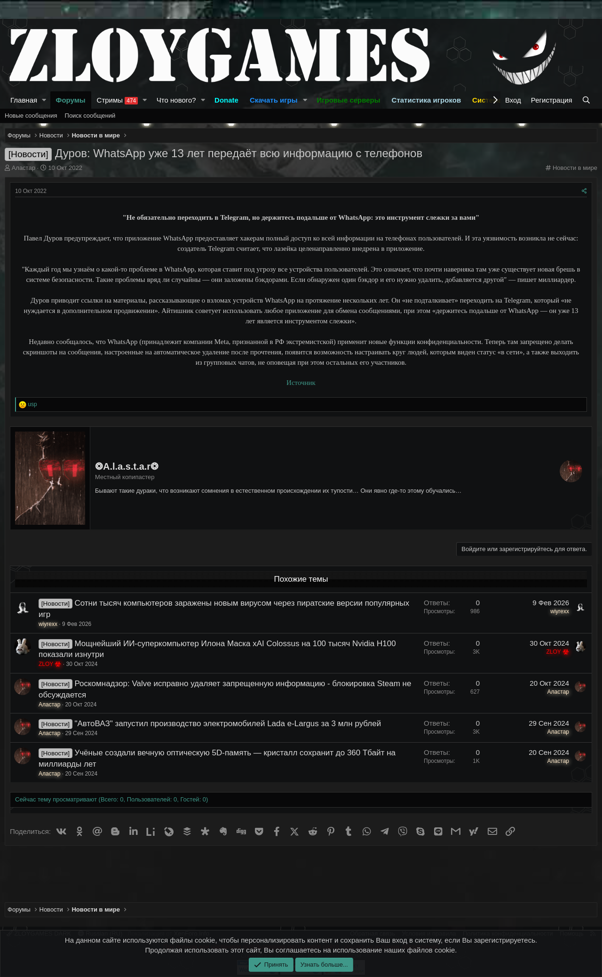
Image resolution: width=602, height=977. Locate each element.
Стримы (117, 100)
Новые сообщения (31, 115)
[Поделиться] (584, 191)
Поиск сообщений (90, 115)
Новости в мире (575, 167)
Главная (23, 100)
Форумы (71, 100)
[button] (44, 100)
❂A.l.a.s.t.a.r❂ (126, 466)
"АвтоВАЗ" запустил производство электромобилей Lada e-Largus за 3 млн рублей (227, 723)
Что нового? (176, 100)
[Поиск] (587, 100)
